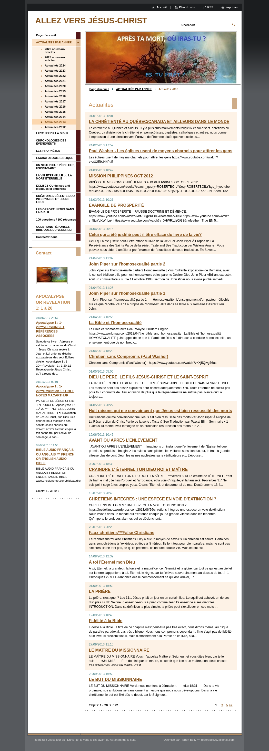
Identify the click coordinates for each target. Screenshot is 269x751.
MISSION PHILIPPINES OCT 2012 (121, 176)
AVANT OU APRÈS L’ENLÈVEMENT (123, 440)
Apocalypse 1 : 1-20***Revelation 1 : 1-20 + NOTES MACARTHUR (55, 391)
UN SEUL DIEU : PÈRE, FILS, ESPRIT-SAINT (55, 167)
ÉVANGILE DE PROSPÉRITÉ (116, 205)
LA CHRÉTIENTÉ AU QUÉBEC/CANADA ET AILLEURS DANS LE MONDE (159, 121)
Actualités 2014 (55, 116)
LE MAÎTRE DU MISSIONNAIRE (119, 650)
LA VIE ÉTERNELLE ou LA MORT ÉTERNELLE (54, 177)
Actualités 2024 (55, 65)
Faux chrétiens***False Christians (121, 532)
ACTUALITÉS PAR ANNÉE (134, 89)
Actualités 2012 (55, 127)
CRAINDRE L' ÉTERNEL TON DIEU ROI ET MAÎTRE (138, 469)
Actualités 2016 (55, 106)
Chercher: (188, 24)
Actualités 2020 (55, 86)
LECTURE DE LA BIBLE (52, 133)
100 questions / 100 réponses (56, 219)
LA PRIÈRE (100, 591)
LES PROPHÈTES (48, 150)
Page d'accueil (99, 89)
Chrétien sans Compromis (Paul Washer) (128, 356)
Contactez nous (46, 237)
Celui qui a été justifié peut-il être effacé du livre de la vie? (145, 234)
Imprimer (232, 7)
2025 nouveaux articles (55, 59)
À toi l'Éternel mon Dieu (112, 562)
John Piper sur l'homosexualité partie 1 (127, 293)
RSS (210, 7)
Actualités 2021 (55, 80)
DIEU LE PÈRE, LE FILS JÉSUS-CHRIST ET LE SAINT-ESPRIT (148, 377)
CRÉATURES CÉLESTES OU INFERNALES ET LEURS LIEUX (55, 199)
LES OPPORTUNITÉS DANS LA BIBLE (55, 211)
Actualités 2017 (55, 101)
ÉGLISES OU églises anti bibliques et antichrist (53, 187)
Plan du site (187, 7)
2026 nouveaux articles (55, 50)
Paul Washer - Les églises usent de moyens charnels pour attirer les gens (161, 151)
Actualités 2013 (55, 121)
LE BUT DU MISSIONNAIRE (115, 679)
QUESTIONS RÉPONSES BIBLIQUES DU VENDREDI (54, 228)
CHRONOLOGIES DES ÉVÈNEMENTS (51, 142)
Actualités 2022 (55, 75)
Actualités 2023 (55, 70)
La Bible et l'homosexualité (115, 322)
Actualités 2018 (55, 96)
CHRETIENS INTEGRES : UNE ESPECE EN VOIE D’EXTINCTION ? (152, 499)
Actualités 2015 (55, 111)
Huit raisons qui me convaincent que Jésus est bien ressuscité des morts (160, 410)
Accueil (161, 7)
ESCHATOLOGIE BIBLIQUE (54, 157)
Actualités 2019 (55, 91)
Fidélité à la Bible (106, 621)
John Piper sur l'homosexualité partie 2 (127, 264)
